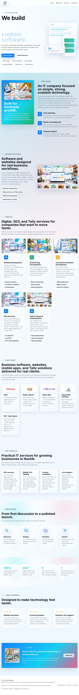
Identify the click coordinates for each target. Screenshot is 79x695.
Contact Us (74, 3)
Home (52, 3)
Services (66, 3)
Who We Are (61, 685)
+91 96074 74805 (7, 688)
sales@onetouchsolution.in (21, 688)
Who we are (59, 3)
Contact (75, 685)
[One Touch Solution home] (5, 3)
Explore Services (22, 55)
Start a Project (8, 55)
